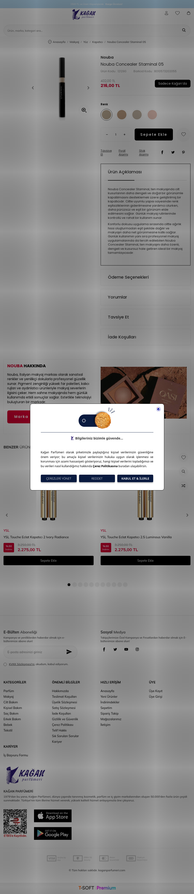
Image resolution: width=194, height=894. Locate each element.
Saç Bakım (11, 713)
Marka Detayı (29, 416)
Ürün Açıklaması (125, 172)
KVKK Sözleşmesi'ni (21, 664)
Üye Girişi (155, 696)
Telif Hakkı (59, 730)
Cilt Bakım (11, 702)
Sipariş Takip (110, 713)
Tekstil (8, 730)
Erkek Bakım (12, 719)
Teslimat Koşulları (64, 696)
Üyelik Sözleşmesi (64, 702)
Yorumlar (117, 297)
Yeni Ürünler (109, 696)
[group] (60, 88)
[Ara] (184, 30)
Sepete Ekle (153, 134)
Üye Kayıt (155, 691)
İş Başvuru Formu (16, 755)
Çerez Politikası (62, 725)
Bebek (8, 725)
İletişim (105, 725)
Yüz (85, 42)
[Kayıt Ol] (70, 652)
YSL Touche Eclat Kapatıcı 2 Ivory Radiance (36, 537)
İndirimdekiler (110, 702)
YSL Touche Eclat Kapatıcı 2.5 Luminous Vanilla (136, 537)
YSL (6, 530)
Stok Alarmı (143, 152)
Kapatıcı (97, 42)
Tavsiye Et (106, 152)
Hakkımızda (60, 691)
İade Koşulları (122, 337)
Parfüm (9, 691)
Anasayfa (56, 42)
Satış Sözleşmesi (64, 708)
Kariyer (57, 741)
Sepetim (106, 708)
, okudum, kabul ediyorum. (36, 664)
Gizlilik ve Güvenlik (65, 719)
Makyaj (74, 42)
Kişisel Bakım (13, 708)
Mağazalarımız (111, 719)
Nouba (107, 57)
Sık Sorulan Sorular (65, 736)
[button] (34, 87)
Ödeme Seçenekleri (128, 277)
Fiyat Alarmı (123, 152)
